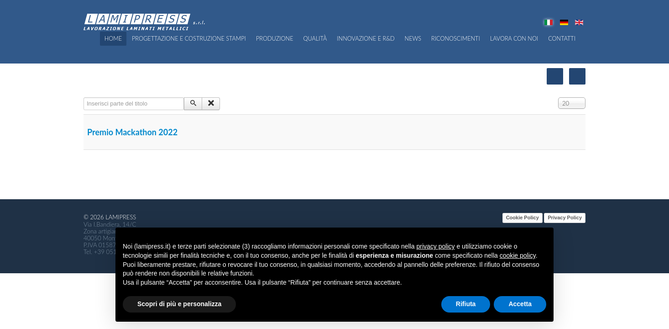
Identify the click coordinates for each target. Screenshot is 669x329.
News (413, 38)
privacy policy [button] (436, 246)
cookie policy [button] (518, 255)
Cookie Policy (522, 217)
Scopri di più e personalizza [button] (179, 304)
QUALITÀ (315, 38)
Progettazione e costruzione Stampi (189, 38)
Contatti (561, 38)
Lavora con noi (514, 38)
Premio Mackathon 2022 (132, 132)
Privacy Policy (565, 217)
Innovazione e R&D (365, 38)
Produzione (274, 38)
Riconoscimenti (455, 38)
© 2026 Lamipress (110, 217)
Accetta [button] (520, 304)
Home (113, 38)
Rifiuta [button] (466, 304)
